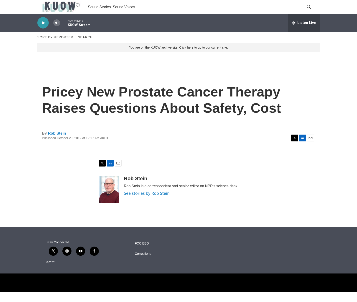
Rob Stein (57, 143)
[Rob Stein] (109, 199)
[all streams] (304, 33)
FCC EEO (142, 253)
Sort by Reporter (55, 47)
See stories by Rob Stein (147, 203)
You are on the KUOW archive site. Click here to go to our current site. (178, 58)
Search (85, 47)
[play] (43, 33)
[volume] (57, 33)
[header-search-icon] (312, 12)
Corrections (143, 264)
